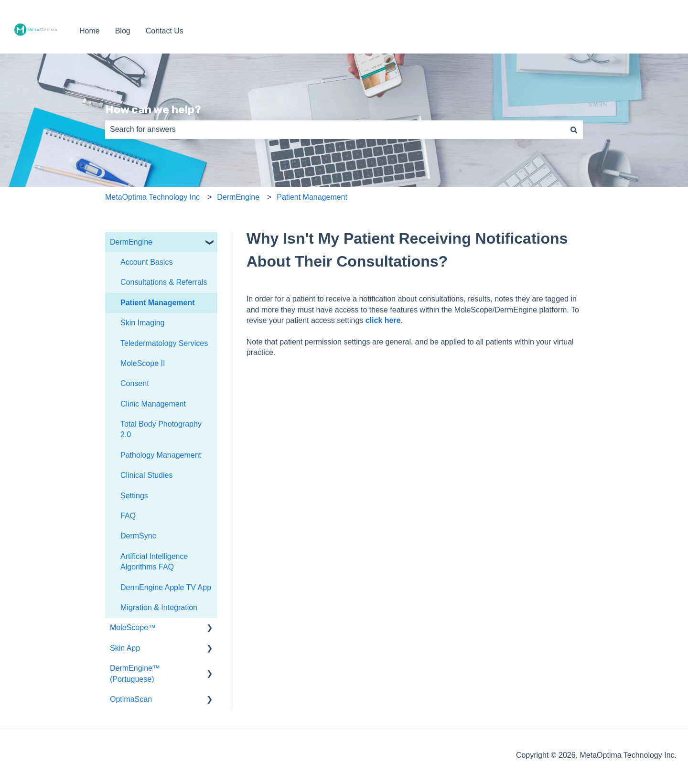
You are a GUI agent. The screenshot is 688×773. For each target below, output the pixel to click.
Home (89, 31)
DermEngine (238, 197)
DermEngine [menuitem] (131, 242)
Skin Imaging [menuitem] (142, 323)
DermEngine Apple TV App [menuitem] (165, 587)
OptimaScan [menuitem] (131, 699)
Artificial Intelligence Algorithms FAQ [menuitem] (154, 561)
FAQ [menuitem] (128, 516)
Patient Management (312, 197)
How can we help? (153, 109)
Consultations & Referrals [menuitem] (163, 282)
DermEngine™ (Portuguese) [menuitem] (135, 673)
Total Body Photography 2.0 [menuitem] (161, 429)
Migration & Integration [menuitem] (158, 607)
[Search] (574, 129)
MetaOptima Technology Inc (152, 197)
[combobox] (335, 129)
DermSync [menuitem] (138, 536)
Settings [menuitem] (134, 496)
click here (383, 320)
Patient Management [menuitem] (157, 303)
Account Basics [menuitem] (146, 262)
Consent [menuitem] (134, 383)
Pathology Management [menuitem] (160, 455)
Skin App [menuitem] (125, 648)
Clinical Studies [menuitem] (146, 475)
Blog (122, 31)
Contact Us (164, 31)
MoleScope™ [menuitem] (133, 627)
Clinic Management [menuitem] (153, 404)
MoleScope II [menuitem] (142, 363)
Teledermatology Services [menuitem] (164, 343)
